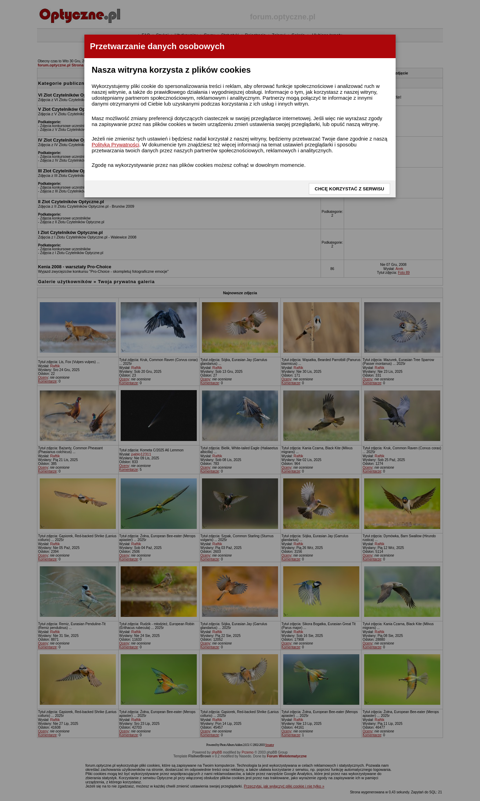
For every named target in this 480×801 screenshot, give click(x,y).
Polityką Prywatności (115, 144)
